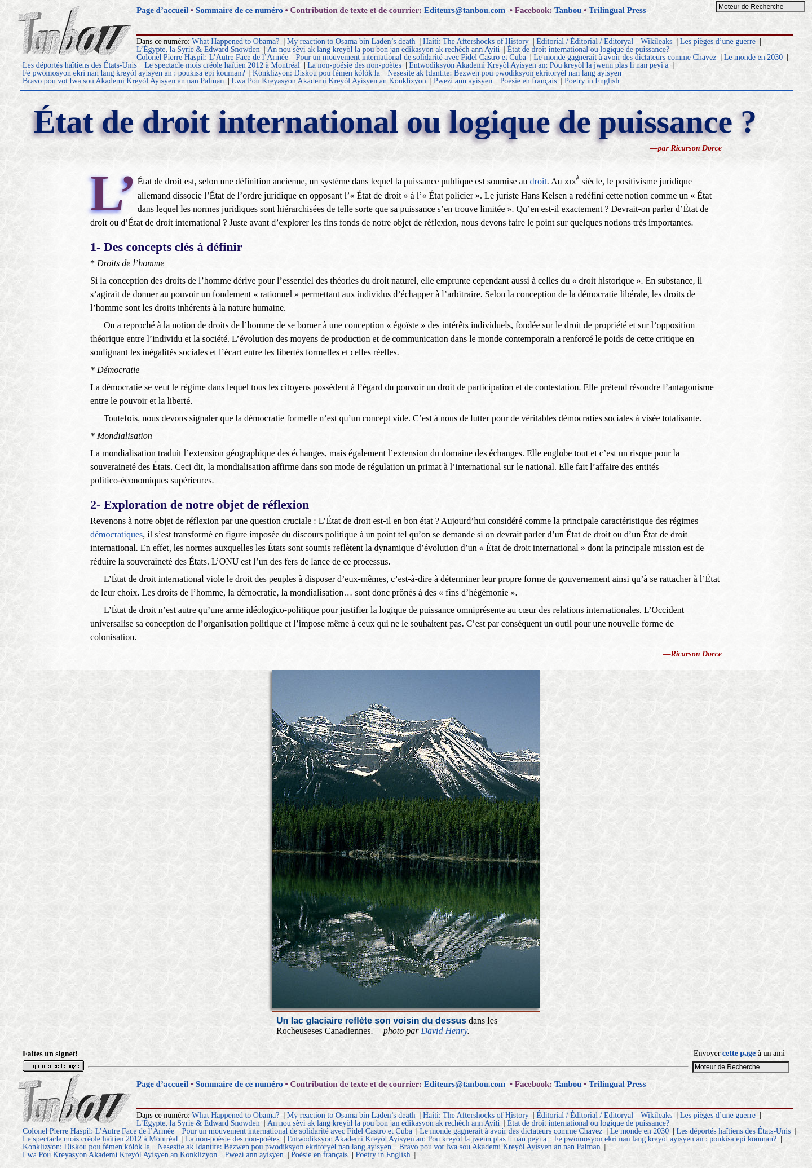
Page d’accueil (162, 10)
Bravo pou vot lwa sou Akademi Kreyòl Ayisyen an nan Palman (123, 81)
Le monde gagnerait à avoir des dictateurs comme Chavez (624, 57)
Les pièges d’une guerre (718, 41)
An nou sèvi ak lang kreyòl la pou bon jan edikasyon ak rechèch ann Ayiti (383, 49)
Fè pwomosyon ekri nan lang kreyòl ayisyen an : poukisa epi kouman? (134, 73)
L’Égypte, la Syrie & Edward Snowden (198, 49)
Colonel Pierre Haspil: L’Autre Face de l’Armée (212, 57)
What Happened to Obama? (235, 41)
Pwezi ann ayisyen (463, 81)
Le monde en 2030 (753, 57)
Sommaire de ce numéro (239, 10)
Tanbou (568, 10)
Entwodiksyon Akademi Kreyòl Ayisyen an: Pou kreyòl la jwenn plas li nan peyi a (538, 65)
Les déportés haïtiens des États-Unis (80, 65)
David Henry (444, 1030)
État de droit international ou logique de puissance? (588, 49)
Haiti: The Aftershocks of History (476, 41)
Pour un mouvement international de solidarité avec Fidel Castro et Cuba (411, 57)
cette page (739, 1053)
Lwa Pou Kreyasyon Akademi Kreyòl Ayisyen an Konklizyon (329, 81)
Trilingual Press (617, 10)
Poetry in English (591, 81)
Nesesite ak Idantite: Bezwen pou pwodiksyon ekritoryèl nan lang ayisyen (504, 73)
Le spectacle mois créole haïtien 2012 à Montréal (222, 65)
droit (538, 181)
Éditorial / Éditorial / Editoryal (584, 41)
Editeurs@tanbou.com (464, 10)
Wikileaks (656, 41)
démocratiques (116, 534)
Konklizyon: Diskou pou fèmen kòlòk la (316, 73)
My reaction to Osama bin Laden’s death (351, 41)
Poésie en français (528, 81)
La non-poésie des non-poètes (354, 65)
